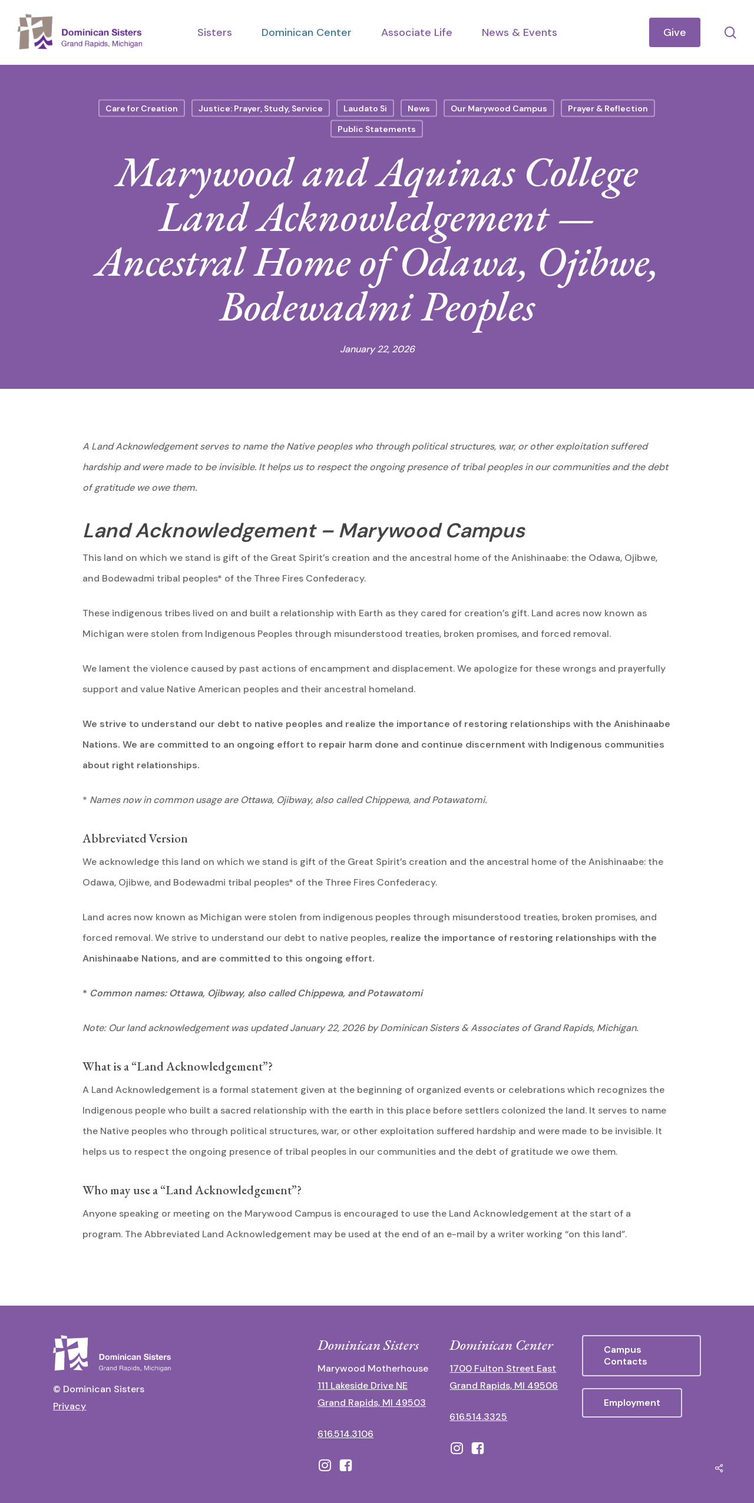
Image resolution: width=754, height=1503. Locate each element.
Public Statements (377, 129)
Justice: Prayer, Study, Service (261, 108)
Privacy (69, 1406)
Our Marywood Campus (499, 108)
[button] (641, 1355)
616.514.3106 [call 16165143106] (345, 1434)
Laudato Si (365, 108)
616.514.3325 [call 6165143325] (478, 1416)
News (419, 108)
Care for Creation (141, 108)
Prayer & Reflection (608, 108)
